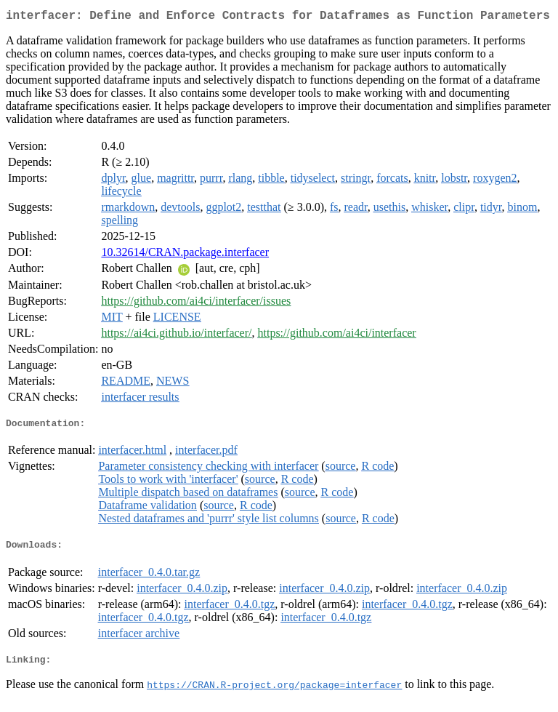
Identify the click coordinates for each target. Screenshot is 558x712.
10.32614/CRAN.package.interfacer (185, 255)
